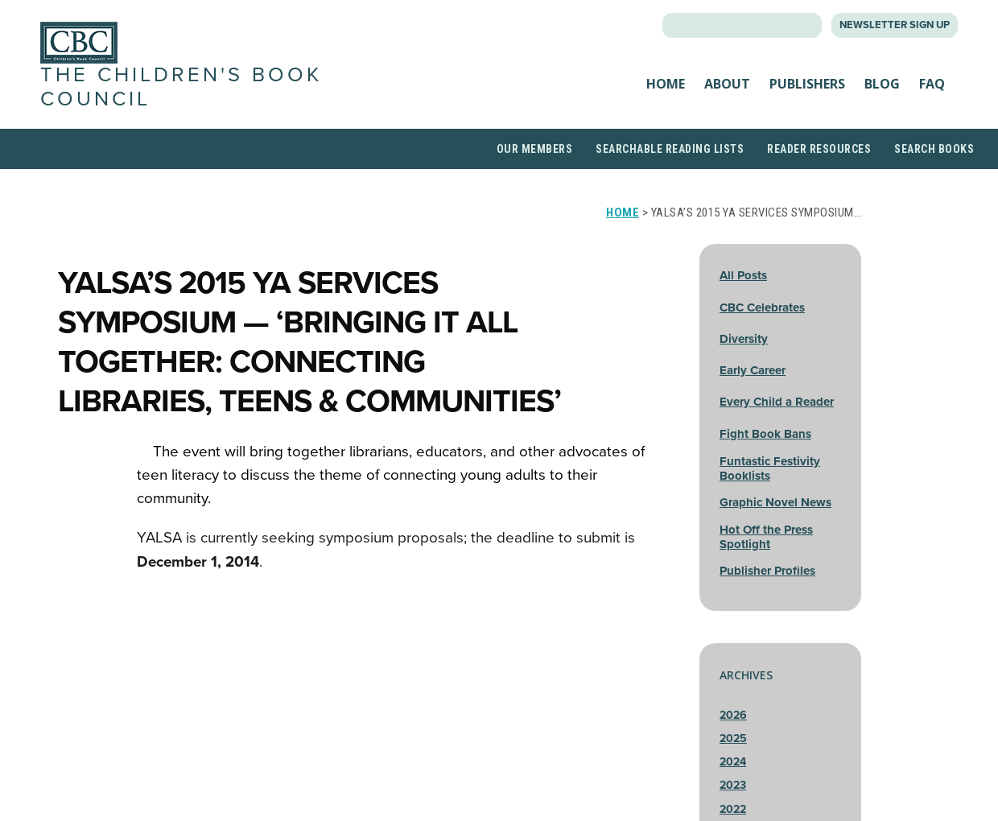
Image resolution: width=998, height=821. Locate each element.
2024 (733, 762)
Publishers (807, 84)
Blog (882, 84)
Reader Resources (819, 148)
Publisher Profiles (767, 570)
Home (665, 84)
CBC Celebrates (762, 307)
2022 (733, 809)
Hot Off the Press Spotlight (766, 536)
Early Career (753, 370)
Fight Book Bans (765, 434)
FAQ (932, 84)
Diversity (744, 339)
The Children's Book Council (181, 86)
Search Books (934, 148)
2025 (733, 738)
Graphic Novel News (775, 502)
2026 (733, 715)
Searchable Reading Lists (670, 148)
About (727, 84)
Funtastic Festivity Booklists (770, 468)
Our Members (535, 148)
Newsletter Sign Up (894, 25)
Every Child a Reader (777, 401)
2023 (733, 785)
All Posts (743, 275)
